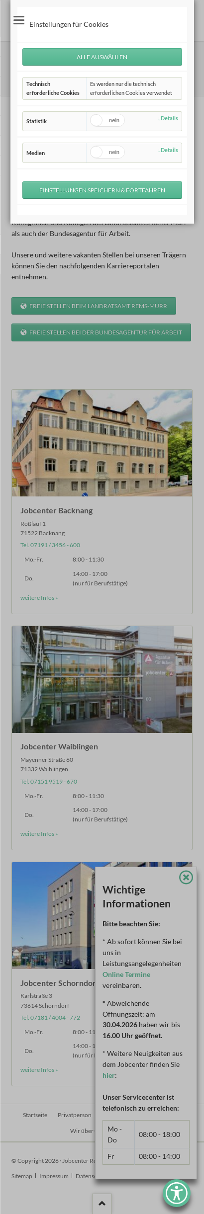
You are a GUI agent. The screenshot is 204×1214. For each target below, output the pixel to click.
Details (169, 118)
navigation (19, 20)
